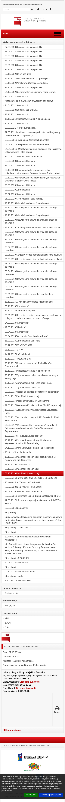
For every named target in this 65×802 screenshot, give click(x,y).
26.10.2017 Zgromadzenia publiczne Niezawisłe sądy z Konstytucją (30, 377)
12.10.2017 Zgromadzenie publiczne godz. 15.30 (27, 383)
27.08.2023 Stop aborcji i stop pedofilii (22, 47)
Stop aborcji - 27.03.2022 (15, 558)
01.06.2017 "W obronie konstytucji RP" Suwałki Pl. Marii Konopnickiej (30, 419)
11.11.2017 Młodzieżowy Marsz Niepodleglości (26, 371)
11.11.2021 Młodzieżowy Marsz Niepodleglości (26, 119)
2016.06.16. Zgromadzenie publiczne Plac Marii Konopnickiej (26, 538)
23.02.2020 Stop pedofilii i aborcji (19, 194)
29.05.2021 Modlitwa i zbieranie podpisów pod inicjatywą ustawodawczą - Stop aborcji (31, 134)
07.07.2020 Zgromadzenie (16, 190)
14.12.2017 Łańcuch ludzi (16, 354)
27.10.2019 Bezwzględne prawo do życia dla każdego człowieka (29, 221)
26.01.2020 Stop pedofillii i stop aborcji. (22, 199)
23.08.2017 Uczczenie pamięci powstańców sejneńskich (30, 392)
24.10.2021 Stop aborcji (15, 123)
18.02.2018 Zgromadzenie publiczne (21, 341)
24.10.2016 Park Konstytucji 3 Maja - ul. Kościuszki (28, 448)
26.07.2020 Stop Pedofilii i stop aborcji (22, 487)
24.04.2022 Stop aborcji (15, 105)
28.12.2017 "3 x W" (12, 350)
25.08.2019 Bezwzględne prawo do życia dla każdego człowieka (29, 241)
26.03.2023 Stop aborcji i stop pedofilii (22, 60)
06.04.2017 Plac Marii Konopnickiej (20, 396)
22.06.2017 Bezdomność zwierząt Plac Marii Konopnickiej (31, 405)
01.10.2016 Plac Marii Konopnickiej (20, 473)
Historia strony (12, 730)
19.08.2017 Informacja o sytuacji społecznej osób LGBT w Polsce (31, 502)
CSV (5, 627)
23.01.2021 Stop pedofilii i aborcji (19, 165)
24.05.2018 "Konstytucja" (15, 323)
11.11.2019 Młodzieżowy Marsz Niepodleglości (26, 215)
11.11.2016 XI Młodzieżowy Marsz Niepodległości (27, 302)
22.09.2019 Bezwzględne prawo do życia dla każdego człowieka (29, 233)
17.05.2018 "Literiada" (14, 327)
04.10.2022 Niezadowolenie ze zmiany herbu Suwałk (29, 92)
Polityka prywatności (51, 795)
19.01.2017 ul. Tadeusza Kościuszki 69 (22, 436)
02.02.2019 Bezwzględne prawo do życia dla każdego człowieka (29, 288)
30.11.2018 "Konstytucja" (15, 306)
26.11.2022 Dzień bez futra (16, 74)
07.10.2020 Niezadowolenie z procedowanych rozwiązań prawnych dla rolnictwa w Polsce (31, 179)
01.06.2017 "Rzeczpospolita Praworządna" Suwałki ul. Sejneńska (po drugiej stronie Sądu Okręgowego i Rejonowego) (29, 428)
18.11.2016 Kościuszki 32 (16, 464)
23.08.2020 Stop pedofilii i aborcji (19, 185)
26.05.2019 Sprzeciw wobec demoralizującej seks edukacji (32, 259)
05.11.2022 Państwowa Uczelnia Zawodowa (25, 83)
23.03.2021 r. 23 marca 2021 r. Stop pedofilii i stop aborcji (31, 496)
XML (5, 618)
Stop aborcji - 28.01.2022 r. (16, 528)
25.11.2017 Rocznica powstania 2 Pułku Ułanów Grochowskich (26, 365)
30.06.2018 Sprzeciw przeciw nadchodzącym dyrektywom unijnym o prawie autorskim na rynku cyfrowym (31, 317)
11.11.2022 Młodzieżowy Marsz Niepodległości (26, 78)
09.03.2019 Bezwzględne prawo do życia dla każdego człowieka (29, 280)
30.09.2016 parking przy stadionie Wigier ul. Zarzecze (29, 478)
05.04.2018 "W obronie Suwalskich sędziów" (25, 336)
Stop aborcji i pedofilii (13, 576)
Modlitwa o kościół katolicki (16, 580)
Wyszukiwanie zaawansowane (31, 4)
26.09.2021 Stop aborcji (15, 508)
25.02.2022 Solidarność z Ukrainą (20, 110)
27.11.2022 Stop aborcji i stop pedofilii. (22, 69)
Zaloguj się (8, 605)
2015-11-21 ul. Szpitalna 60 (17, 452)
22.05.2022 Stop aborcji (15, 563)
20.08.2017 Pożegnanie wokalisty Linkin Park (25, 401)
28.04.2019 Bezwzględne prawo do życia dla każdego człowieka (29, 265)
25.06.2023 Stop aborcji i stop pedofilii (22, 51)
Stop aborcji (9, 512)
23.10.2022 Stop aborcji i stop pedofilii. (22, 87)
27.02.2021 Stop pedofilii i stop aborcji (22, 156)
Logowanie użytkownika (10, 4)
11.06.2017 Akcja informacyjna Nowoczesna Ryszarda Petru (29, 411)
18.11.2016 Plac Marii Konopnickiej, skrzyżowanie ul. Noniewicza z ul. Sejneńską (29, 458)
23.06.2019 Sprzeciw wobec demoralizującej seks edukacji (32, 255)
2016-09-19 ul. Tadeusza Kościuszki (21, 482)
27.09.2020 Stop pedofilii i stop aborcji (22, 491)
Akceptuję (31, 795)
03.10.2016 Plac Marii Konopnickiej (20, 469)
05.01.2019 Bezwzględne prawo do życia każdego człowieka (27, 296)
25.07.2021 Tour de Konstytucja (19, 128)
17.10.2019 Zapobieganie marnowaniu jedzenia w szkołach (32, 227)
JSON (6, 623)
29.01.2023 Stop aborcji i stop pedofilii (22, 65)
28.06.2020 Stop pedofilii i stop (18, 161)
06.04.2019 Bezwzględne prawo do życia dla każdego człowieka (29, 273)
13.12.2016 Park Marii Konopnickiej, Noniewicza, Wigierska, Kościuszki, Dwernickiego (27, 442)
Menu (5, 33)
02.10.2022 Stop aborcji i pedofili (19, 572)
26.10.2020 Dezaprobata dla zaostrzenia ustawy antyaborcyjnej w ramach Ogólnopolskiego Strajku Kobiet (31, 171)
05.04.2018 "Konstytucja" (15, 332)
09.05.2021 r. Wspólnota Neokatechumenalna (25, 140)
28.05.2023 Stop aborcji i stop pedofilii (22, 56)
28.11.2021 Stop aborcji (15, 114)
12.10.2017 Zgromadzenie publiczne (21, 387)
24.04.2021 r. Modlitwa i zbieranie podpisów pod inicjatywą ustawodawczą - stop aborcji (31, 150)
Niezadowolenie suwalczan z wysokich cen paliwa (27, 101)
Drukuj (57, 709)
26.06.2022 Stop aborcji (15, 96)
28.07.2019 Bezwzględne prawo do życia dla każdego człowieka (29, 249)
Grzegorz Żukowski (30, 682)
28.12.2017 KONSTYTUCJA (17, 345)
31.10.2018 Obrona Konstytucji (18, 311)
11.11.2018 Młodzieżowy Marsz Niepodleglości (26, 203)
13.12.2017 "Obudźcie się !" (17, 359)
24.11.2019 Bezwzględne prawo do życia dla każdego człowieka (29, 209)
